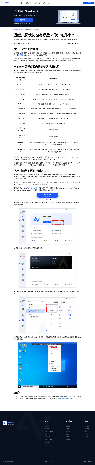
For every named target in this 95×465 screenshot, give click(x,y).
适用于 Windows (49, 431)
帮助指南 (87, 428)
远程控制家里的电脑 (66, 398)
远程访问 (68, 428)
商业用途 (47, 428)
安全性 (86, 436)
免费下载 (23, 20)
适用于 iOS (47, 436)
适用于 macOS (48, 434)
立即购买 (47, 442)
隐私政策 (84, 461)
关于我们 (87, 434)
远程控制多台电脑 (32, 188)
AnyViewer (49, 182)
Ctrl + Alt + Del (72, 157)
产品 (21, 3)
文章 (25, 29)
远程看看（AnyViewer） (19, 29)
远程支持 (68, 431)
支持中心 (87, 426)
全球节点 (37, 3)
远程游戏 (68, 436)
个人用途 (47, 426)
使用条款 (90, 461)
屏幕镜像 (68, 439)
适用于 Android (48, 439)
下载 (89, 3)
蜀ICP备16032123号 (48, 461)
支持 (49, 3)
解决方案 (28, 3)
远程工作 (68, 434)
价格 (44, 3)
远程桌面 (20, 55)
